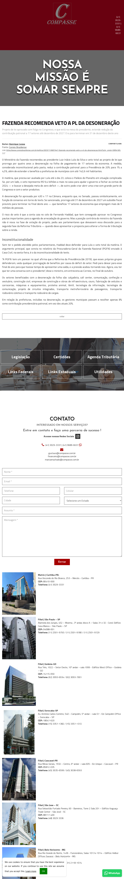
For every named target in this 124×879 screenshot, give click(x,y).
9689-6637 (118, 30)
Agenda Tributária (103, 357)
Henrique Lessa (17, 144)
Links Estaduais (62, 372)
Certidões (62, 357)
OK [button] (43, 871)
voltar (62, 316)
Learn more (30, 871)
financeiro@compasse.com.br (62, 456)
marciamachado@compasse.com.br (62, 459)
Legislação (21, 357)
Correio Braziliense (18, 147)
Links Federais (20, 372)
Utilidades (103, 372)
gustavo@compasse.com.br (62, 453)
